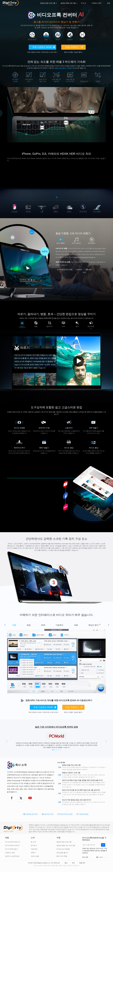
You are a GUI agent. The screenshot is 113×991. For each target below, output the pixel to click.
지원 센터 (34, 849)
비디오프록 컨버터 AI (12, 842)
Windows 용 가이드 (32, 814)
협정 (66, 863)
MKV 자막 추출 (62, 856)
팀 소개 (33, 842)
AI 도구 (83, 3)
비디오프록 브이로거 (12, 845)
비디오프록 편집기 (11, 849)
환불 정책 (82, 863)
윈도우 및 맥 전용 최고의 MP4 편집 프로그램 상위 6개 (81, 790)
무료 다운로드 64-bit (42, 47)
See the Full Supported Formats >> (84, 257)
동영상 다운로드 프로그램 (71, 773)
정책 (73, 863)
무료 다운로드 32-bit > (34, 52)
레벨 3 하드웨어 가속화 (63, 68)
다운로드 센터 (96, 3)
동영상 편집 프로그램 (64, 842)
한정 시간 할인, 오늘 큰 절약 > (73, 52)
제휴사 (33, 853)
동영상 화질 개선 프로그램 (71, 765)
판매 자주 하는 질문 (66, 814)
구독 (103, 845)
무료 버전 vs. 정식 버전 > (50, 52)
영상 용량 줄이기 (62, 853)
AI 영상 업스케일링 (63, 849)
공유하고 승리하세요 (12, 856)
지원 (108, 3)
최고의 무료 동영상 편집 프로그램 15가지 (76, 800)
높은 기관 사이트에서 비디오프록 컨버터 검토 (56, 727)
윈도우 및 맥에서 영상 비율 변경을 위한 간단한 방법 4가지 (82, 780)
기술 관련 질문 (83, 814)
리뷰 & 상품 (35, 856)
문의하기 (34, 845)
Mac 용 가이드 (48, 814)
